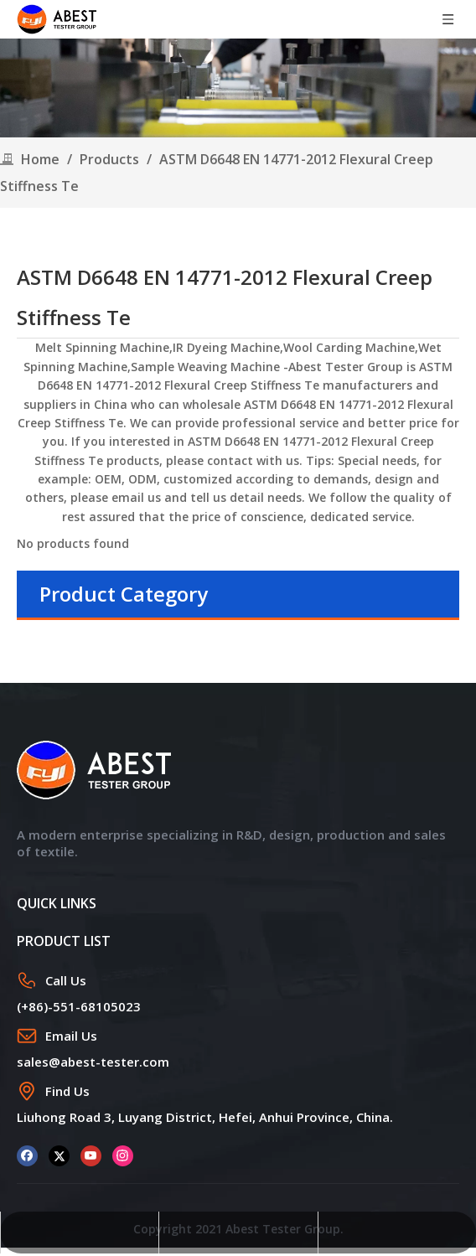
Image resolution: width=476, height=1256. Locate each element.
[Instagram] (122, 1155)
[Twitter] (59, 1155)
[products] (238, 88)
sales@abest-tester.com (93, 1061)
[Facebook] (27, 1155)
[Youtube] (90, 1155)
